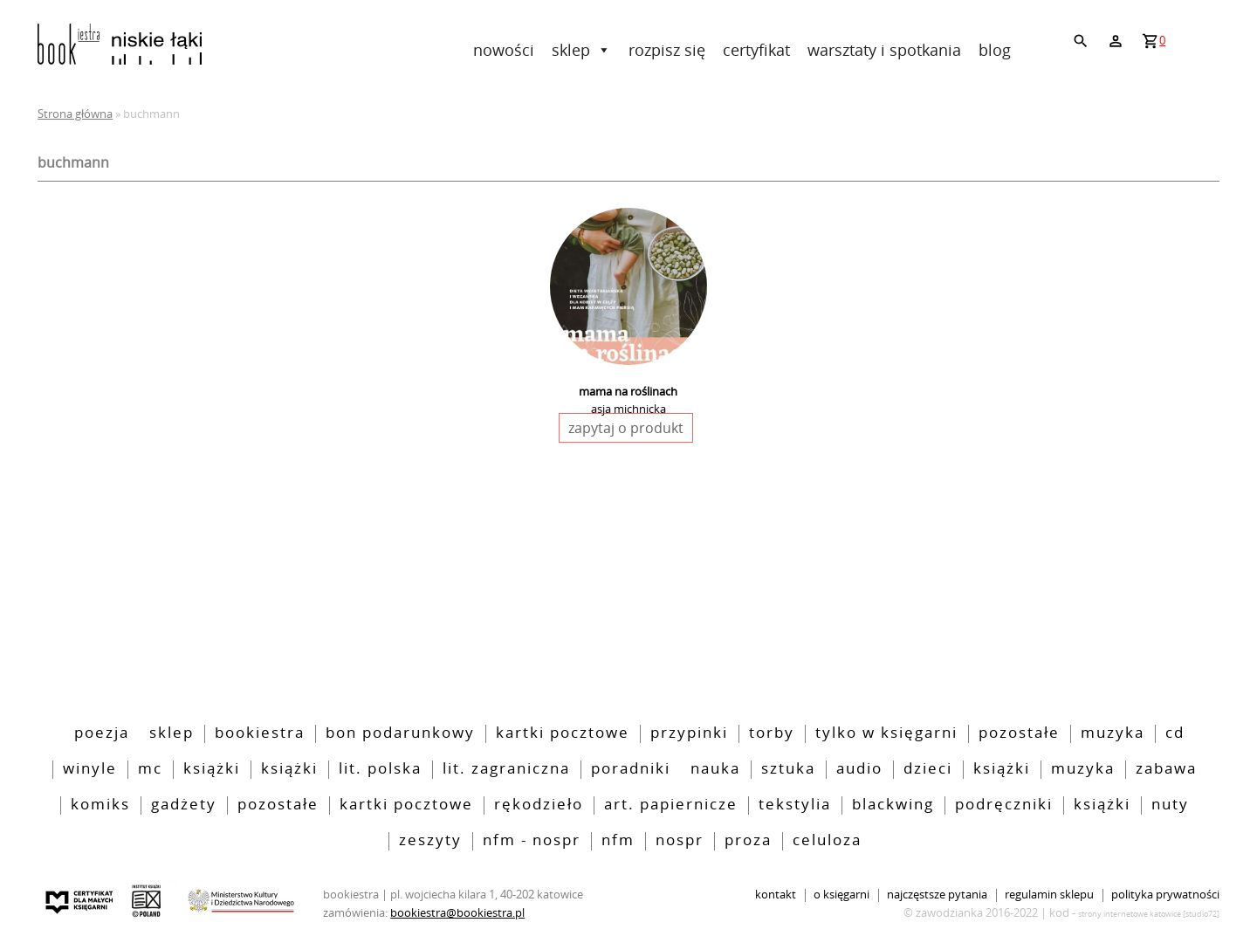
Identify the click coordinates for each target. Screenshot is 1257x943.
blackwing (893, 805)
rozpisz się (666, 49)
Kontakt (775, 895)
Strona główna (75, 113)
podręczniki (1004, 805)
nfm (618, 841)
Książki (211, 769)
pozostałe (1019, 733)
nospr (680, 841)
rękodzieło (538, 805)
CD (1175, 733)
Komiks (100, 805)
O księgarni (841, 895)
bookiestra (260, 733)
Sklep (581, 49)
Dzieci (927, 769)
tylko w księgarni (886, 733)
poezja (101, 733)
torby (771, 733)
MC (150, 769)
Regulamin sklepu (1049, 895)
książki (1001, 769)
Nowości (503, 49)
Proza (748, 841)
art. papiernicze (671, 805)
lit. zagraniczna (506, 769)
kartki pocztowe (562, 733)
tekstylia (795, 805)
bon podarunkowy (400, 733)
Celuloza (827, 841)
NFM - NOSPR (531, 841)
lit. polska (380, 769)
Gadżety (183, 805)
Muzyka (1112, 733)
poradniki (630, 769)
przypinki (689, 733)
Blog (995, 49)
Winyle (90, 769)
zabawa (1166, 769)
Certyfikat (756, 49)
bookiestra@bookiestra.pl (457, 912)
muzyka (1083, 769)
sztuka (788, 769)
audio (859, 769)
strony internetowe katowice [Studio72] (1148, 913)
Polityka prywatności (1165, 895)
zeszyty (430, 841)
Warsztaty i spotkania (884, 49)
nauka (715, 769)
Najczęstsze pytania (937, 895)
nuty (1170, 805)
